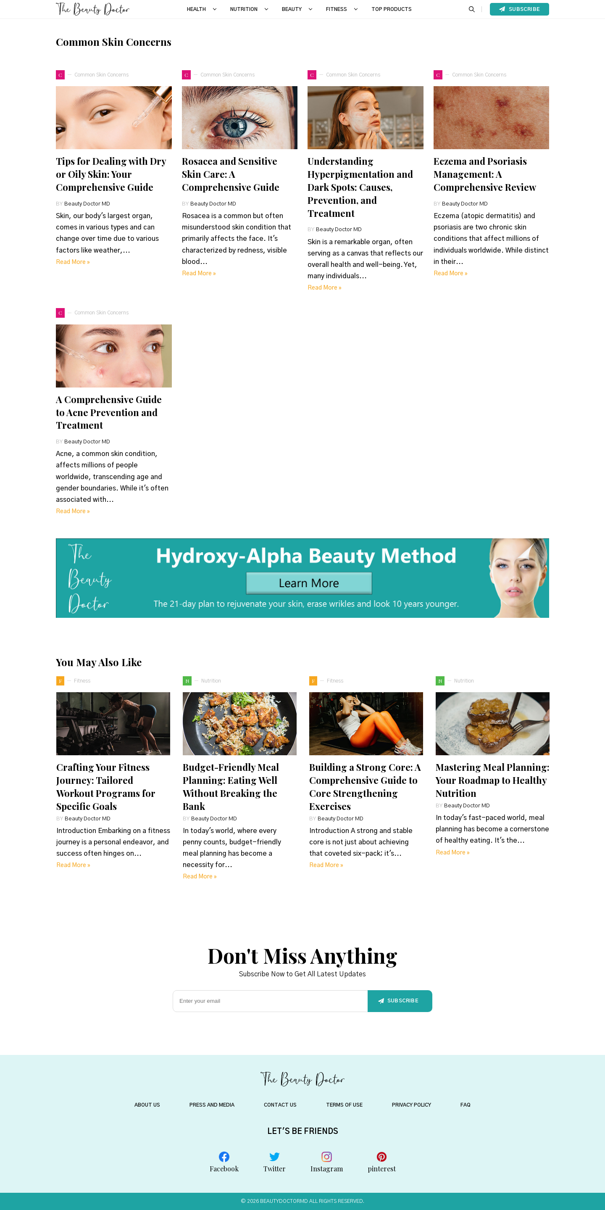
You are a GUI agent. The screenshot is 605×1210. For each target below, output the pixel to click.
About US (147, 1104)
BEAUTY (292, 9)
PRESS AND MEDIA (211, 1104)
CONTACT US (280, 1104)
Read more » (73, 262)
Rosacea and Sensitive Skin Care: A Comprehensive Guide (230, 174)
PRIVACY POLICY (411, 1104)
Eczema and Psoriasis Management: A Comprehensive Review (485, 174)
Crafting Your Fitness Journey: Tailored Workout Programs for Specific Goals (105, 786)
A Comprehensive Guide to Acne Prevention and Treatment (109, 412)
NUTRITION (244, 9)
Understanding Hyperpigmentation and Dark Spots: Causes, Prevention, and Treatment (360, 187)
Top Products (391, 9)
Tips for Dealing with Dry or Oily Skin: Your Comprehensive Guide (111, 174)
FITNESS (336, 9)
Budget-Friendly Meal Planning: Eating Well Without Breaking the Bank (231, 786)
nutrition (211, 680)
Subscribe (519, 9)
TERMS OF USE (344, 1104)
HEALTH (196, 9)
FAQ (465, 1104)
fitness (82, 680)
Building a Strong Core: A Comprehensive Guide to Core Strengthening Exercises (365, 786)
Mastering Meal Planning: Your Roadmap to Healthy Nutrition (493, 780)
